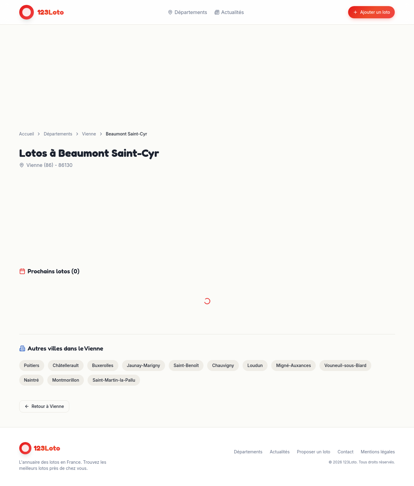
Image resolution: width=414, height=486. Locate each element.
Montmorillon (65, 380)
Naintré (31, 380)
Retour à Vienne (44, 406)
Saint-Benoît (186, 365)
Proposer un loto (313, 451)
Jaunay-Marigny (143, 365)
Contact (346, 451)
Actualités (229, 12)
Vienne (89, 133)
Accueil (26, 133)
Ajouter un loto (371, 12)
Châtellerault (66, 365)
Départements (187, 12)
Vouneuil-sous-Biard (345, 365)
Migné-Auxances (293, 365)
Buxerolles (102, 365)
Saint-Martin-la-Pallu (113, 380)
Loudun (255, 365)
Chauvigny (223, 365)
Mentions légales (378, 451)
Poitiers (31, 365)
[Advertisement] (207, 70)
